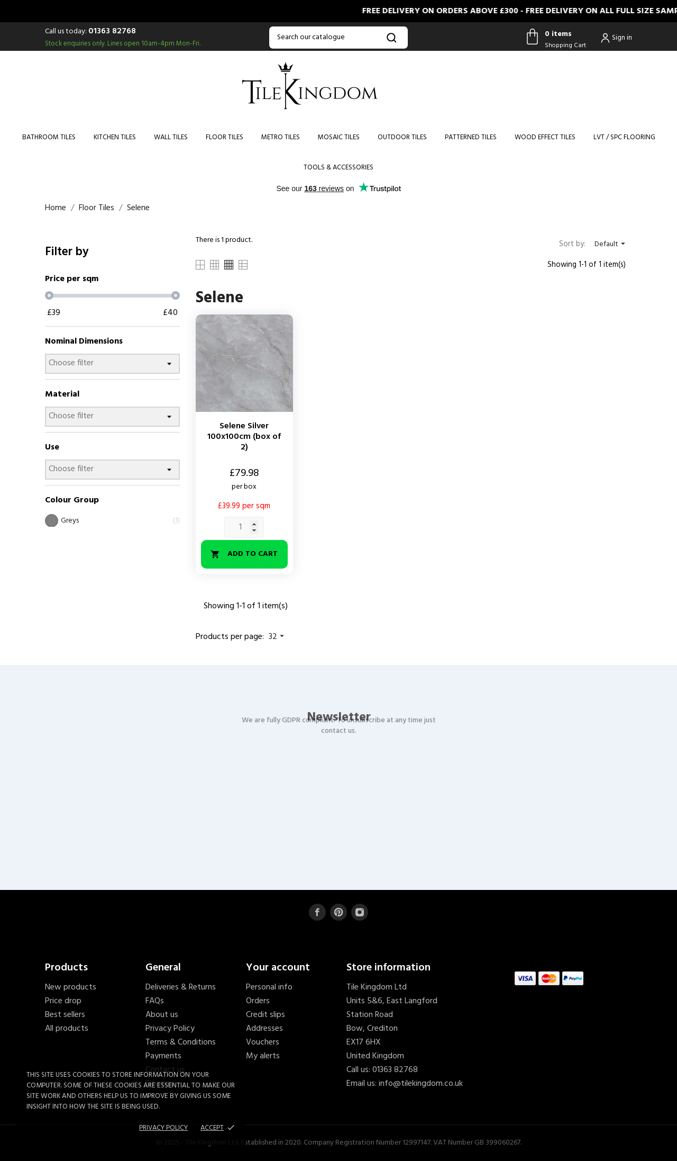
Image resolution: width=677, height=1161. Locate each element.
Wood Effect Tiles (545, 137)
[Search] (338, 37)
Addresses (264, 1029)
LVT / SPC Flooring (624, 137)
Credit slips (265, 1015)
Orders (258, 1001)
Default (611, 244)
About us (161, 1015)
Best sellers (65, 1015)
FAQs (154, 1001)
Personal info (269, 987)
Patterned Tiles (471, 137)
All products (66, 1029)
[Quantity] (244, 527)
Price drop (63, 1001)
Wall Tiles (171, 137)
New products (70, 987)
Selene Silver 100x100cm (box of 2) (244, 436)
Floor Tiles (224, 137)
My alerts (263, 1056)
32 (278, 637)
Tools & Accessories (338, 167)
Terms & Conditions (180, 1042)
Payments (163, 1056)
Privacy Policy (170, 1029)
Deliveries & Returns (180, 987)
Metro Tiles (280, 137)
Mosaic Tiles (339, 137)
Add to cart (244, 554)
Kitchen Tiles (115, 137)
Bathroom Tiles (49, 137)
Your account (278, 967)
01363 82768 (112, 31)
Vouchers (262, 1042)
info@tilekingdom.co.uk (421, 1084)
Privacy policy (163, 1127)
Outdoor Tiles (402, 137)
